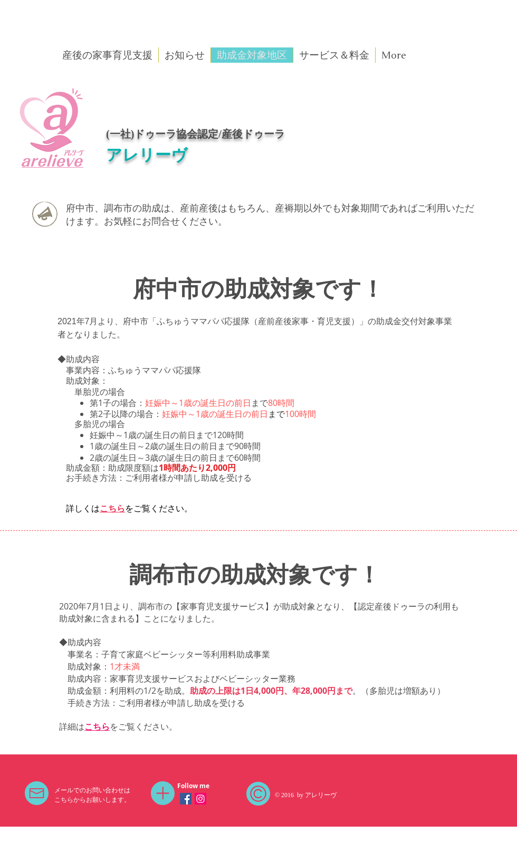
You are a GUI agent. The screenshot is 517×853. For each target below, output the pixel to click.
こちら (112, 508)
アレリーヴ (146, 154)
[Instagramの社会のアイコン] (200, 798)
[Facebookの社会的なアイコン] (186, 798)
